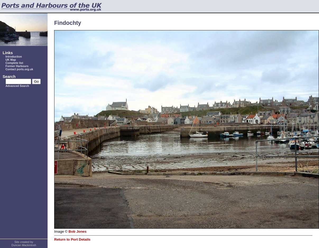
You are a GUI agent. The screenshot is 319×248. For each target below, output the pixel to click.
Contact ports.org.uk (19, 69)
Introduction (14, 56)
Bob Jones (77, 231)
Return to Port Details (72, 239)
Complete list (14, 62)
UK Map (11, 59)
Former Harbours (17, 66)
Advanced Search (17, 85)
